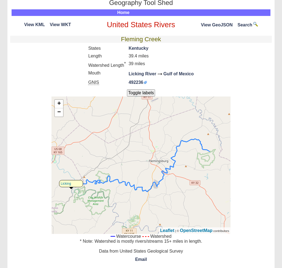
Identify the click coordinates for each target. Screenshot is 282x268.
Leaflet (167, 230)
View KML (34, 24)
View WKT (60, 24)
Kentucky (138, 48)
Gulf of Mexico (178, 73)
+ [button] (59, 104)
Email (141, 259)
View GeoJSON (216, 25)
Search (248, 25)
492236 (136, 82)
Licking (66, 184)
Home (123, 12)
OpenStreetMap (196, 230)
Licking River (142, 73)
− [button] (59, 112)
